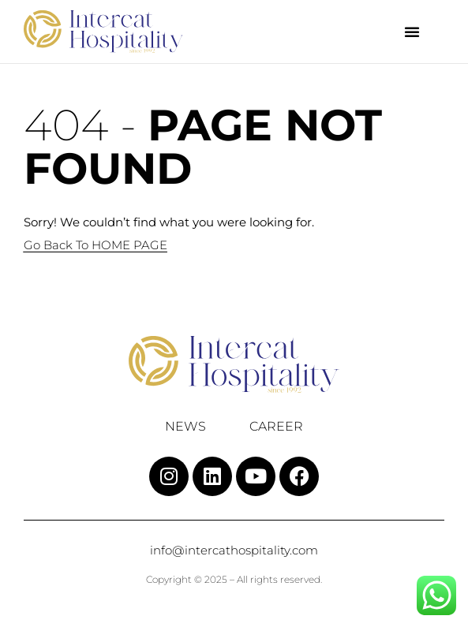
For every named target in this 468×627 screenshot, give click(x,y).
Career (276, 426)
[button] (412, 31)
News (185, 426)
